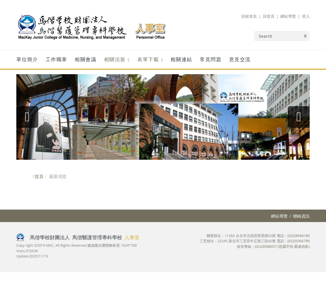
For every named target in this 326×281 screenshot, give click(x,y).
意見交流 (240, 59)
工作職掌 (56, 59)
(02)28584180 (299, 235)
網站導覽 (288, 16)
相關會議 (85, 59)
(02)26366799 (299, 240)
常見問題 (210, 59)
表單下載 (148, 59)
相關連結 (181, 59)
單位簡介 (27, 59)
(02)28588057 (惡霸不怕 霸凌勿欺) (282, 246)
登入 (306, 16)
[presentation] (27, 117)
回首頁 (269, 16)
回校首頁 (249, 16)
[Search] (282, 36)
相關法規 (115, 59)
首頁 (38, 176)
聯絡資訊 (301, 216)
